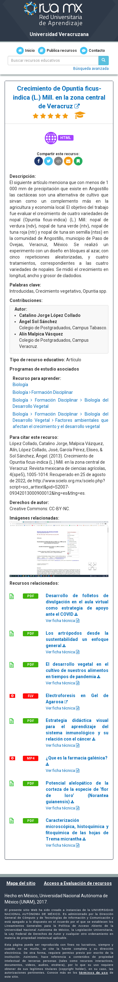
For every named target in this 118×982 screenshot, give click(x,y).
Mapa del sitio (21, 883)
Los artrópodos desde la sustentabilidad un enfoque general (77, 639)
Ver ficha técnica (62, 620)
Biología (20, 384)
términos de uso (93, 972)
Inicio (25, 50)
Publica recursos (57, 50)
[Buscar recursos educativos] (103, 60)
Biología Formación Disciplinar (43, 392)
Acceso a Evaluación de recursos (78, 883)
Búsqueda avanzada (91, 68)
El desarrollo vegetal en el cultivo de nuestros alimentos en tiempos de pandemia (77, 670)
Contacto (92, 50)
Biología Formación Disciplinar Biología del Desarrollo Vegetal (60, 403)
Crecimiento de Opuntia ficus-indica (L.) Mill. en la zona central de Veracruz (59, 97)
